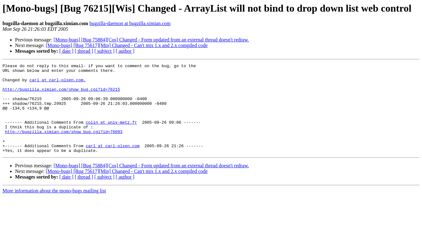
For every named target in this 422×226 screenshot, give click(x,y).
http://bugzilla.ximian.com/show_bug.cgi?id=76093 (63, 145)
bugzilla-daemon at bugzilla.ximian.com (130, 23)
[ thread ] (84, 51)
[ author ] (125, 51)
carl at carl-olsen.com (113, 162)
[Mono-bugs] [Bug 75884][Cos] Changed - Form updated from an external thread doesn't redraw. (151, 39)
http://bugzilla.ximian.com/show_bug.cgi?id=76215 (61, 95)
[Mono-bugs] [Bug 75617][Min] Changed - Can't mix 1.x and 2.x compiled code (127, 45)
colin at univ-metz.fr (111, 134)
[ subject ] (104, 51)
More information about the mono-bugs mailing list (54, 208)
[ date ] (66, 51)
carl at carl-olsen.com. (57, 83)
